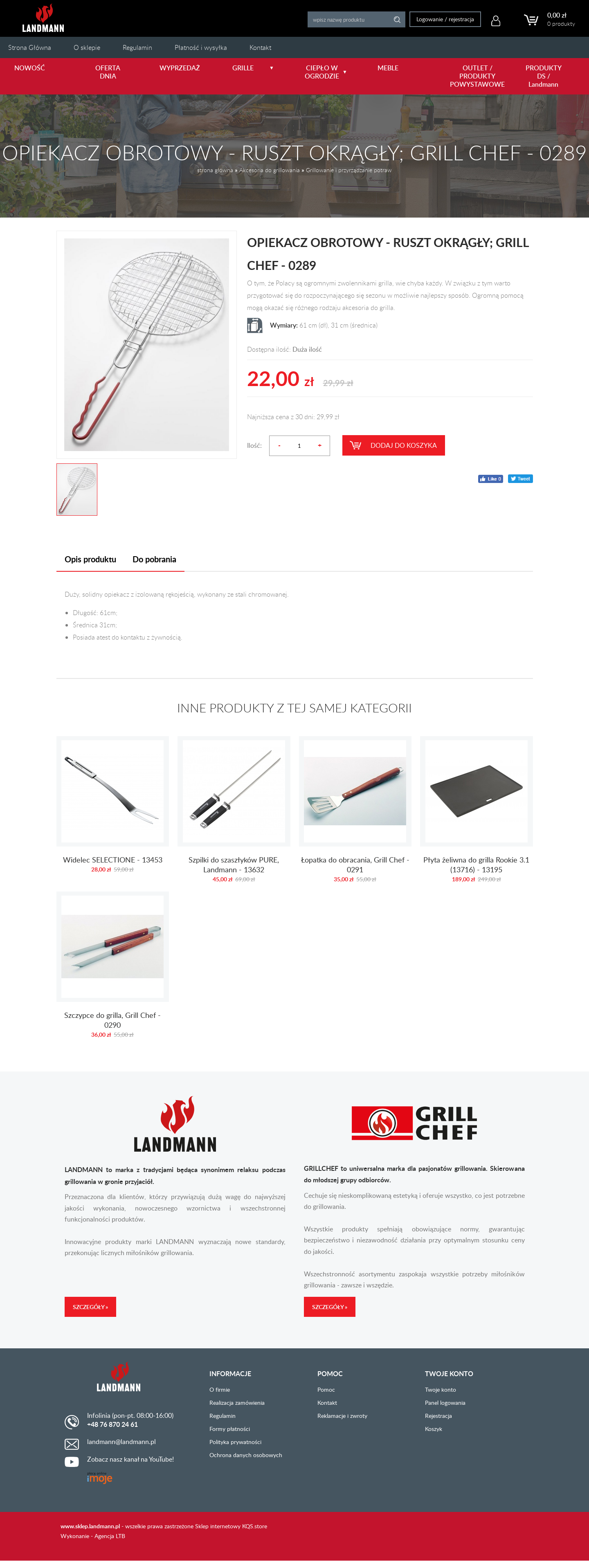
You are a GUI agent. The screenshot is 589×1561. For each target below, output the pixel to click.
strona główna (215, 170)
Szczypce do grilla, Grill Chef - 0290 (112, 969)
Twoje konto (440, 1389)
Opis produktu (90, 559)
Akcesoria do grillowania (269, 170)
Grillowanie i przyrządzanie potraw (349, 170)
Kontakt (260, 47)
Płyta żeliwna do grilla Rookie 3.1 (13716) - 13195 (476, 813)
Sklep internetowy (218, 1526)
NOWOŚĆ (29, 67)
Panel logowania (445, 1402)
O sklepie (87, 47)
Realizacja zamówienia (237, 1402)
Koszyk (433, 1429)
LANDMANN (43, 18)
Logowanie (429, 19)
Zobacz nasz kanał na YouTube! (130, 1459)
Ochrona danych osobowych (245, 1455)
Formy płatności (229, 1429)
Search (397, 19)
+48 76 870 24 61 (112, 1424)
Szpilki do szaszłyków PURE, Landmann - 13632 (234, 813)
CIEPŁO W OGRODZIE (326, 72)
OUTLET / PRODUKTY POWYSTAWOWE (473, 76)
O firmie (219, 1389)
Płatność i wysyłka (201, 47)
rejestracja (460, 19)
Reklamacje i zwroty (342, 1415)
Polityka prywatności (235, 1442)
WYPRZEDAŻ (180, 67)
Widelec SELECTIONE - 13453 (112, 813)
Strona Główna (29, 47)
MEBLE (388, 67)
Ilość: (254, 445)
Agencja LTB (109, 1536)
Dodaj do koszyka (404, 445)
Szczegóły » (90, 1307)
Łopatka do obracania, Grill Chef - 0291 (355, 813)
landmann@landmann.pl (121, 1441)
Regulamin (137, 47)
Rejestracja (438, 1415)
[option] (146, 344)
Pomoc (326, 1389)
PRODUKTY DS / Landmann (544, 76)
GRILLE (253, 67)
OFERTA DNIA (107, 72)
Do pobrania (154, 559)
